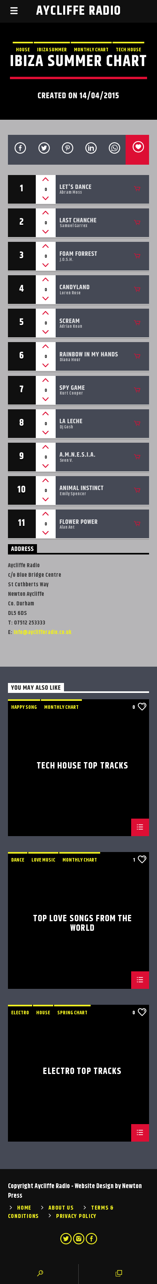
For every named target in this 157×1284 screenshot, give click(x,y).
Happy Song (24, 707)
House (23, 50)
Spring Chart (72, 1013)
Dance (17, 860)
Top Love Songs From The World (82, 923)
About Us (61, 1208)
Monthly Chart (91, 50)
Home (24, 1208)
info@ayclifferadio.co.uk (42, 632)
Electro (20, 1013)
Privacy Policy (76, 1216)
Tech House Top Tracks (83, 767)
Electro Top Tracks (82, 1072)
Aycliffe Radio (78, 11)
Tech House (128, 50)
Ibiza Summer (52, 50)
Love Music (43, 860)
